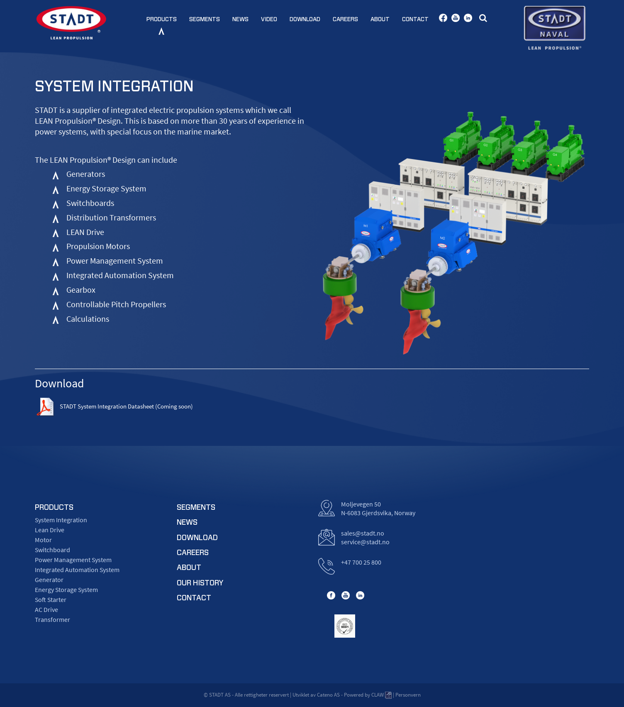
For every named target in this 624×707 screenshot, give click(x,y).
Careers (345, 19)
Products (161, 19)
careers (193, 553)
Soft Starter (50, 599)
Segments (204, 19)
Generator (49, 579)
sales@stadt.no (362, 533)
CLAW (381, 695)
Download (305, 19)
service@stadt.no (365, 542)
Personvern (408, 695)
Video (269, 19)
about (189, 568)
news (187, 522)
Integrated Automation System (77, 569)
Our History (200, 583)
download (197, 538)
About (380, 19)
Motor (43, 540)
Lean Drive (49, 530)
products (54, 507)
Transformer (52, 619)
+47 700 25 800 (361, 562)
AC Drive (46, 609)
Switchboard (52, 550)
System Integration (61, 520)
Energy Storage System (66, 589)
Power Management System (73, 559)
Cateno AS (328, 695)
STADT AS (220, 695)
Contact (415, 19)
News (240, 19)
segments (196, 507)
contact (194, 598)
